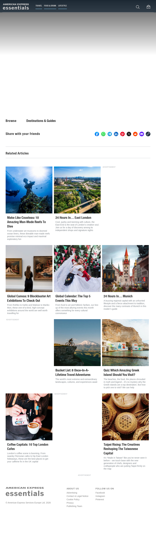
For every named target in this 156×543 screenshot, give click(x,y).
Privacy (70, 527)
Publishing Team (74, 530)
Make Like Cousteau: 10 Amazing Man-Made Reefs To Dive (26, 246)
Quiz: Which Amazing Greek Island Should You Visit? (121, 397)
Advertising (72, 517)
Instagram (100, 520)
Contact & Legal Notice (77, 520)
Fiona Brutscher (14, 103)
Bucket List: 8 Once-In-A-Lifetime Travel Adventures (72, 397)
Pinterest (100, 524)
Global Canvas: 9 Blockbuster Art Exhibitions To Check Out (29, 323)
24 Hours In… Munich (118, 321)
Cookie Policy (73, 524)
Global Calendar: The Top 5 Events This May (72, 323)
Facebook (100, 517)
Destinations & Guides (41, 145)
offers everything (55, 85)
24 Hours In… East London (73, 242)
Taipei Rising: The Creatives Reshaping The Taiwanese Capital (122, 473)
